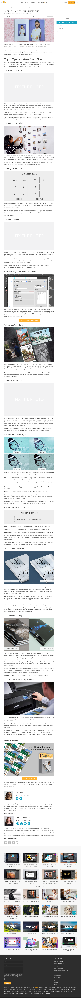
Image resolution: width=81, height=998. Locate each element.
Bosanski (61, 989)
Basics (60, 25)
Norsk (13, 993)
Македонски (57, 991)
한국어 (20, 989)
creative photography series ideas (38, 105)
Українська (41, 993)
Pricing (38, 2)
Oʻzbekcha (47, 993)
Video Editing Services (58, 961)
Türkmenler (36, 993)
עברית (26, 991)
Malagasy (63, 991)
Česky (24, 987)
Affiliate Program (57, 975)
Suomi (12, 991)
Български (66, 989)
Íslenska (22, 991)
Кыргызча (40, 991)
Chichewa (68, 991)
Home (21, 2)
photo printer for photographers (29, 719)
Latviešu (47, 991)
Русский (33, 989)
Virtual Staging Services (59, 963)
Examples (33, 2)
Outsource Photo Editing (59, 965)
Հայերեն (49, 989)
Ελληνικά (41, 989)
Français (45, 987)
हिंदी (37, 989)
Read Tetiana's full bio (10, 838)
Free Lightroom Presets (59, 973)
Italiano (49, 987)
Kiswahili (35, 991)
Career (55, 984)
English (36, 987)
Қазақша (30, 991)
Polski (63, 987)
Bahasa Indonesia (19, 987)
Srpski (16, 993)
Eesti (5, 991)
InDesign (8, 314)
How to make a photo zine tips (65, 22)
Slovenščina (21, 993)
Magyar (54, 987)
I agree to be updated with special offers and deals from (12, 979)
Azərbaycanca (55, 989)
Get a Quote (64, 2)
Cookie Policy (57, 979)
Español (41, 987)
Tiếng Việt (6, 989)
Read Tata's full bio (9, 813)
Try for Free (72, 2)
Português (68, 987)
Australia (12, 987)
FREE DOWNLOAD (30, 779)
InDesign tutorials (43, 314)
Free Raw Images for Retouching (61, 970)
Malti (72, 991)
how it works (50, 16)
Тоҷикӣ (31, 993)
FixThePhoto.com (11, 980)
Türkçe (10, 989)
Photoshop (22, 311)
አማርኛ (8, 991)
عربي (30, 989)
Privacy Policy (17, 976)
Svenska (26, 993)
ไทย (27, 989)
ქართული (17, 991)
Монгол (6, 993)
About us (56, 980)
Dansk (28, 987)
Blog (47, 2)
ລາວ (44, 991)
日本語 (17, 989)
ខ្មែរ (70, 989)
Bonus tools (60, 32)
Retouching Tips (57, 966)
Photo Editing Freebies (59, 968)
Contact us (56, 982)
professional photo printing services (44, 717)
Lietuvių (52, 991)
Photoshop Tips (29, 13)
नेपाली (9, 993)
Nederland (59, 987)
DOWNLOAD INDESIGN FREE (30, 320)
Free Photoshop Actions (59, 972)
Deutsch (32, 987)
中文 (24, 989)
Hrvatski (73, 989)
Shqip (44, 989)
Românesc (73, 987)
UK (14, 989)
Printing (61, 28)
